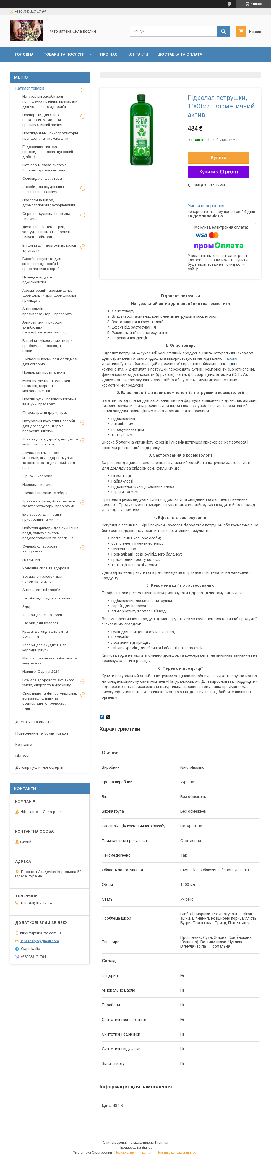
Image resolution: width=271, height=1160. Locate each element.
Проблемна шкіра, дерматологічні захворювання (48, 202)
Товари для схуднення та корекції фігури (44, 647)
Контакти (137, 54)
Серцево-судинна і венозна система (46, 216)
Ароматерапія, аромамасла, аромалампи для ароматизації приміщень (49, 295)
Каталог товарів (29, 88)
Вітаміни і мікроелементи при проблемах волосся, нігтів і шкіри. (47, 345)
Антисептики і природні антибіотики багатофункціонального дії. (46, 327)
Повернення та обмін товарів (42, 733)
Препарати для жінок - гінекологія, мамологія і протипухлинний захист (42, 120)
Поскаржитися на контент (134, 1152)
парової (231, 358)
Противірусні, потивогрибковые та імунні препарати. (49, 401)
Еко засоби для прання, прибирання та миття (43, 517)
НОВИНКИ (31, 560)
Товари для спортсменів (43, 615)
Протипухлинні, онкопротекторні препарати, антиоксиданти (50, 135)
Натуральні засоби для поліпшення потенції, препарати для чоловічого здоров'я (49, 101)
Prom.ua (161, 1143)
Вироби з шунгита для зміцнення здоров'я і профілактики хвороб (41, 264)
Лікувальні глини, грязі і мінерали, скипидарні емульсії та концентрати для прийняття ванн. (48, 460)
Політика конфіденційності (178, 1152)
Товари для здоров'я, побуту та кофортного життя (50, 441)
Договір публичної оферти (143, 69)
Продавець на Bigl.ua (135, 1147)
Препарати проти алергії (43, 372)
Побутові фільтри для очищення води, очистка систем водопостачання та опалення (50, 533)
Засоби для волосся (40, 623)
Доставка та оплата (180, 54)
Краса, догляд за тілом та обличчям (45, 633)
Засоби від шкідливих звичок (47, 598)
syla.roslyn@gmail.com (39, 941)
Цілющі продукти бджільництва (37, 279)
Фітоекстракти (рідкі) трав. (45, 412)
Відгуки (96, 69)
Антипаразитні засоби (41, 590)
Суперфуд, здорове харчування (39, 548)
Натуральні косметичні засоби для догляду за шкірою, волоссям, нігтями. (48, 426)
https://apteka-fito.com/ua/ (41, 933)
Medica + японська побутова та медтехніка (49, 660)
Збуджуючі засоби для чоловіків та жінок (42, 578)
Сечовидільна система (42, 178)
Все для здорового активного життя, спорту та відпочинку (48, 682)
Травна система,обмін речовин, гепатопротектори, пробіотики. (49, 503)
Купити (218, 157)
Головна (24, 54)
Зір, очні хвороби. (37, 476)
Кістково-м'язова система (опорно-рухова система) (44, 167)
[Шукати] (223, 31)
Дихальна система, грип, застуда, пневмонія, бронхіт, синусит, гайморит (46, 232)
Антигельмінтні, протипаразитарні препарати (47, 311)
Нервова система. (37, 485)
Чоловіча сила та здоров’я (45, 568)
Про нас (109, 54)
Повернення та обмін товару (46, 69)
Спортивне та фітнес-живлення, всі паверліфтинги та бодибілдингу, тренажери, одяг (49, 701)
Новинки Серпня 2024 (40, 671)
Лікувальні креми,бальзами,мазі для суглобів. (49, 361)
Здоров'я (30, 606)
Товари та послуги (64, 54)
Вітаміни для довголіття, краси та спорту (49, 247)
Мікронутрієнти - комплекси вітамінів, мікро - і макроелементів (46, 386)
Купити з (218, 172)
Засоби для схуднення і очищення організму (43, 189)
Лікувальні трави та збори (44, 493)
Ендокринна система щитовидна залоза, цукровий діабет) (47, 152)
